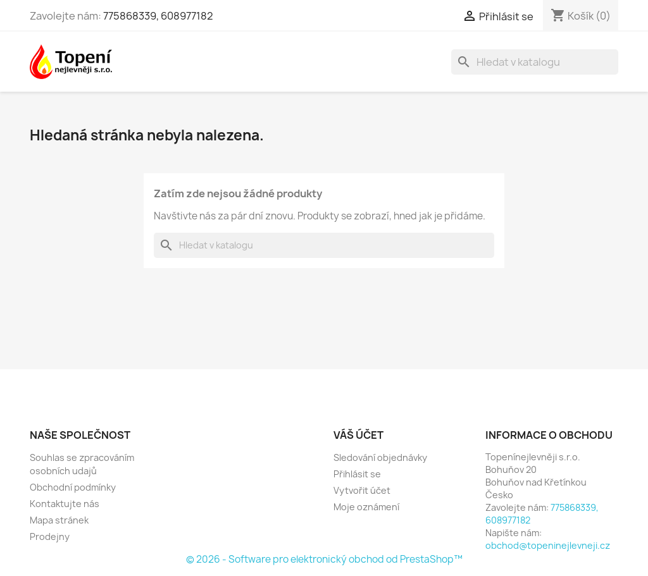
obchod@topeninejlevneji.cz (547, 545)
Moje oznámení (366, 507)
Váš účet (358, 435)
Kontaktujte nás (64, 504)
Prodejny (50, 536)
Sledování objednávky (380, 457)
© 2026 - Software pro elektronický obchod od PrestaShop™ (324, 559)
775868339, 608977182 (158, 16)
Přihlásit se (357, 474)
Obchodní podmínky (73, 487)
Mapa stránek (59, 520)
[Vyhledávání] (534, 62)
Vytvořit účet (361, 490)
